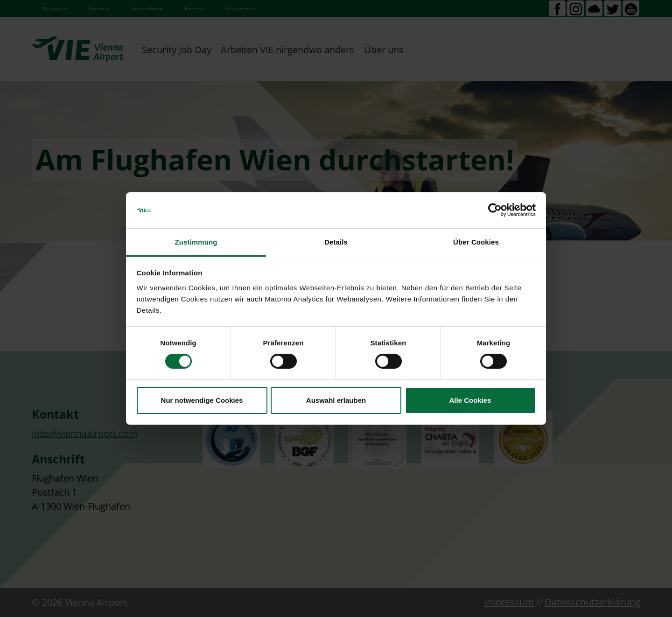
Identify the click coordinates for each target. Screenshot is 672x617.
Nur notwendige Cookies (202, 400)
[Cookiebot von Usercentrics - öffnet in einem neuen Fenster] (495, 210)
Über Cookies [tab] (476, 242)
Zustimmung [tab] (196, 242)
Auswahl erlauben (336, 400)
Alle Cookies (470, 400)
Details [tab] (336, 242)
